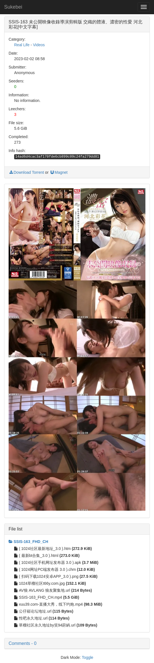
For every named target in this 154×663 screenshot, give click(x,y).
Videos (39, 45)
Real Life (21, 45)
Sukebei (13, 7)
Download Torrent (26, 172)
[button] (77, 643)
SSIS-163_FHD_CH (28, 541)
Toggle (87, 657)
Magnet (59, 172)
